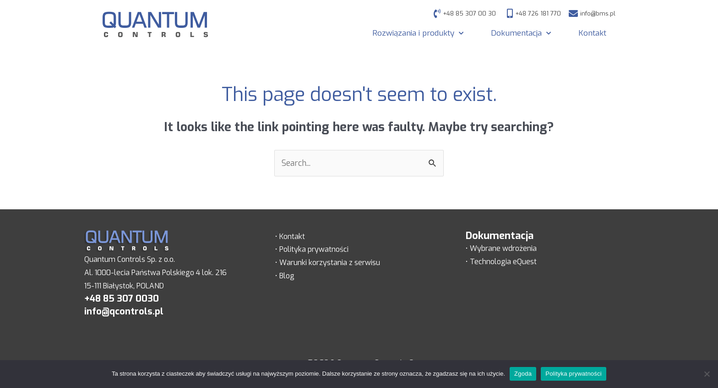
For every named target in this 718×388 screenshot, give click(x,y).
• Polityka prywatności (311, 249)
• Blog (284, 276)
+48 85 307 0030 (121, 298)
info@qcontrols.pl (123, 311)
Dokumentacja (521, 33)
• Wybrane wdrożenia (501, 248)
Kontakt (592, 33)
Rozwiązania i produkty (417, 33)
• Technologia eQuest (501, 261)
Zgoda (523, 373)
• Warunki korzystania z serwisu (327, 262)
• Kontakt (290, 236)
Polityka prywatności (573, 373)
